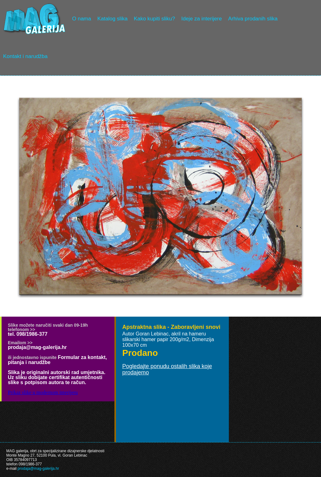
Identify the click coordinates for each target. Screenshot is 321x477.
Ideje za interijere (201, 19)
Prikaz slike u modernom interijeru (43, 392)
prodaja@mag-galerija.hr (37, 347)
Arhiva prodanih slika (253, 19)
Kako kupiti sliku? (154, 19)
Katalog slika (112, 19)
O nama (81, 19)
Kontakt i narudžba (25, 56)
